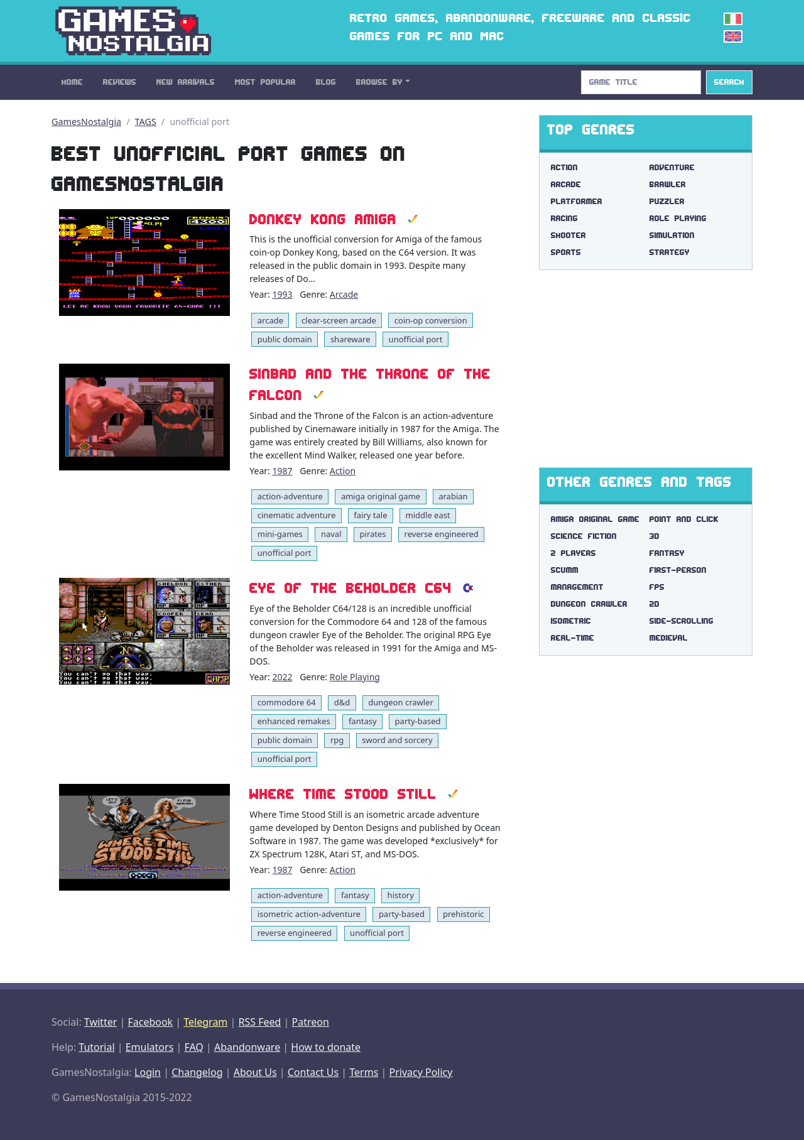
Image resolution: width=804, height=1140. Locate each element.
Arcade (344, 294)
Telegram (205, 1022)
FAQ (193, 1047)
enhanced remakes (294, 721)
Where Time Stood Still (343, 794)
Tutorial (96, 1047)
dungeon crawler (400, 702)
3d (654, 536)
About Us (255, 1072)
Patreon (310, 1022)
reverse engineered (442, 534)
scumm (565, 570)
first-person (678, 570)
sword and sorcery (397, 740)
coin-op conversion (430, 320)
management (577, 587)
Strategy (669, 252)
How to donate (326, 1047)
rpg (337, 740)
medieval (668, 638)
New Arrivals (185, 82)
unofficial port (416, 339)
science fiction (584, 536)
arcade (270, 320)
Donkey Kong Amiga (322, 219)
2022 (282, 677)
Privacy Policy (420, 1072)
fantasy (363, 721)
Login (147, 1072)
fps (657, 587)
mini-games (280, 534)
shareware (350, 339)
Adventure (672, 167)
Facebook (150, 1022)
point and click (684, 519)
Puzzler (667, 201)
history (401, 895)
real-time (572, 638)
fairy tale (370, 515)
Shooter (568, 235)
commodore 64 (287, 702)
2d (654, 604)
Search (729, 82)
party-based (418, 721)
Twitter (100, 1022)
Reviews (119, 82)
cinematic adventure (297, 515)
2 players (573, 553)
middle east (428, 515)
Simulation (672, 235)
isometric (571, 621)
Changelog (196, 1072)
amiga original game (380, 496)
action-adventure (290, 496)
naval (331, 534)
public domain (285, 339)
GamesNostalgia (86, 122)
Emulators (150, 1047)
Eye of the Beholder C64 (350, 588)
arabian (452, 496)
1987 (282, 471)
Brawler (667, 184)
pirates (373, 534)
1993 (282, 294)
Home (72, 82)
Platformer (576, 201)
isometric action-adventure (309, 914)
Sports (566, 252)
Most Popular (265, 82)
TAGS (145, 122)
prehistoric (463, 914)
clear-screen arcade (339, 320)
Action (343, 471)
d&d (342, 702)
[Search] (641, 82)
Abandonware (247, 1047)
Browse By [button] (379, 82)
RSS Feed (259, 1022)
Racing (564, 218)
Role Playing (355, 677)
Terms (363, 1072)
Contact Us (313, 1072)
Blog (326, 82)
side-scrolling (681, 621)
